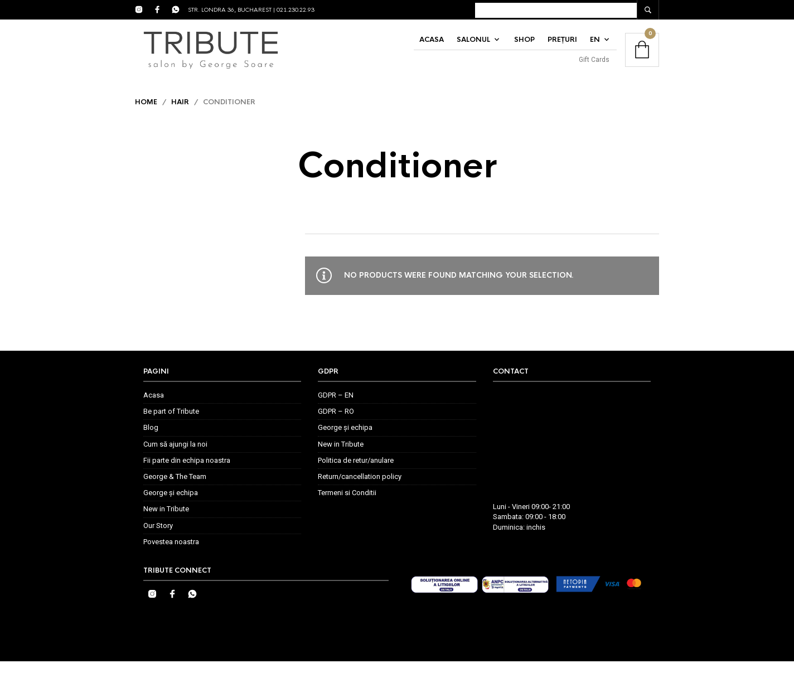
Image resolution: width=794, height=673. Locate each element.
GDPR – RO (336, 423)
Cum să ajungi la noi (175, 456)
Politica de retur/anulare (356, 472)
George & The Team (174, 488)
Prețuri (562, 45)
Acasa (431, 45)
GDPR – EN (336, 407)
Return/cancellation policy (359, 488)
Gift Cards (594, 66)
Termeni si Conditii (347, 504)
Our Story (158, 537)
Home (146, 113)
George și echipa (170, 504)
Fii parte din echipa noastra (186, 472)
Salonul (473, 45)
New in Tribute (166, 520)
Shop (524, 45)
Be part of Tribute (171, 423)
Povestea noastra (171, 553)
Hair (180, 113)
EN (595, 45)
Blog (150, 439)
